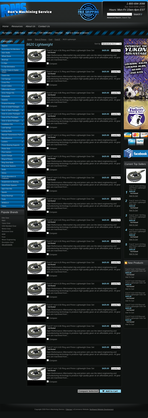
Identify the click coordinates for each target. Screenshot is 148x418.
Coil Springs (6, 79)
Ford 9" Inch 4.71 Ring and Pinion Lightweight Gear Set (70, 71)
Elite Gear (5, 218)
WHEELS (5, 203)
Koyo (4, 237)
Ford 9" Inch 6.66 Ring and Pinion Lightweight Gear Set (70, 326)
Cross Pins (11, 82)
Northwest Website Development (102, 409)
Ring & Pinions (11, 159)
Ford (50, 39)
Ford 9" (57, 39)
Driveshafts (11, 96)
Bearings (11, 60)
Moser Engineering (9, 240)
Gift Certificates (45, 33)
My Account (7, 33)
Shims (11, 173)
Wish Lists (32, 33)
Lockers (11, 142)
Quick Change (11, 156)
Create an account (81, 33)
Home (29, 39)
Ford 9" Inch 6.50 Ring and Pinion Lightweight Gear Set (70, 305)
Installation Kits (11, 124)
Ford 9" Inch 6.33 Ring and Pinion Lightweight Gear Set (70, 283)
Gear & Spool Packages (11, 121)
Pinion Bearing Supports (11, 145)
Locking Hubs (11, 131)
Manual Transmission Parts (11, 135)
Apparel (4, 46)
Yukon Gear (6, 223)
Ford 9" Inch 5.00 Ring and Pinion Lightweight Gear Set (70, 114)
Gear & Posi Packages (11, 117)
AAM (3, 234)
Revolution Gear (8, 242)
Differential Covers (11, 89)
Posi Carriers (11, 152)
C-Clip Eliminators (8, 67)
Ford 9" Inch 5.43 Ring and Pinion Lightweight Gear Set (70, 177)
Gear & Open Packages (11, 110)
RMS (3, 220)
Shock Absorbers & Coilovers (9, 177)
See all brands (7, 244)
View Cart (59, 33)
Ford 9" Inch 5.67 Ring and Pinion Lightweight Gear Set (70, 199)
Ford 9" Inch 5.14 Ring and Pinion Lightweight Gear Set (70, 135)
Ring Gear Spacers (9, 166)
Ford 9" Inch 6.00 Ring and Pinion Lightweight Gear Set (70, 241)
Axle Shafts (11, 53)
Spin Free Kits (7, 189)
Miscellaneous (11, 138)
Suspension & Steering (10, 182)
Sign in (68, 33)
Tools (4, 199)
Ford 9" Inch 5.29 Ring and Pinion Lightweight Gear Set (70, 156)
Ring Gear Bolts (11, 163)
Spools (11, 192)
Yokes (11, 206)
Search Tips (126, 17)
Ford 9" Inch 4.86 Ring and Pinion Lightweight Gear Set (70, 93)
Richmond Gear (7, 231)
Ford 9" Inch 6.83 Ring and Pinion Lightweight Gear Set (70, 347)
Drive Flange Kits (11, 93)
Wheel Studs (6, 56)
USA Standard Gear (9, 226)
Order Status (20, 33)
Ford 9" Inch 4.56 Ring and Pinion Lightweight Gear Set (70, 50)
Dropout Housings (11, 103)
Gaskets (11, 100)
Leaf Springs (6, 128)
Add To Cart (133, 196)
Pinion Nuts (11, 149)
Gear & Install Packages (11, 107)
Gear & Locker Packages (11, 114)
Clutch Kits (6, 75)
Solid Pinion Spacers (9, 185)
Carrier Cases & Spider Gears (11, 71)
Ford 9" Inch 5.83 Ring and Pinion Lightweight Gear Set (70, 220)
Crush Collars (11, 86)
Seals (11, 170)
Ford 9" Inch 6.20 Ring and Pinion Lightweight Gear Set (70, 262)
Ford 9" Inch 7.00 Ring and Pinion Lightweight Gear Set (70, 368)
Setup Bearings (11, 196)
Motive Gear (6, 229)
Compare (53, 64)
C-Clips (4, 63)
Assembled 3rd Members (11, 49)
